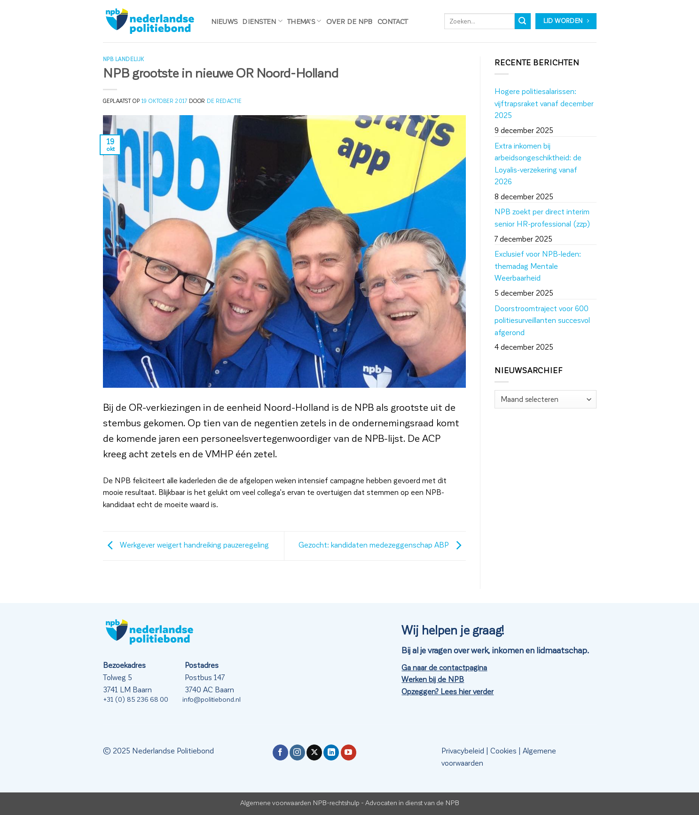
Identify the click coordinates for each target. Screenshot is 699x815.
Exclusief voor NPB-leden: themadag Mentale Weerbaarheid (538, 265)
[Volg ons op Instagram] (297, 752)
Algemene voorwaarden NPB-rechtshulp (300, 802)
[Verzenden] (523, 21)
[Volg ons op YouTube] (348, 752)
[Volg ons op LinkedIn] (331, 752)
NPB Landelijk (123, 59)
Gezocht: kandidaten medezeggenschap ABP (382, 544)
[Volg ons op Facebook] (280, 752)
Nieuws (224, 21)
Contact (392, 21)
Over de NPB (349, 21)
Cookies (503, 750)
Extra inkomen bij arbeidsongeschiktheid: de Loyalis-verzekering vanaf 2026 (538, 163)
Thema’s (304, 20)
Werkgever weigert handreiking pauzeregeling (186, 544)
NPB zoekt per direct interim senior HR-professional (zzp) (542, 217)
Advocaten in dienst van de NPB (412, 802)
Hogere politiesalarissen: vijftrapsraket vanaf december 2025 (544, 102)
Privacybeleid (462, 750)
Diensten (262, 20)
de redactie (224, 101)
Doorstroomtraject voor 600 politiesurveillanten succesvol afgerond (542, 320)
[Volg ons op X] (314, 752)
